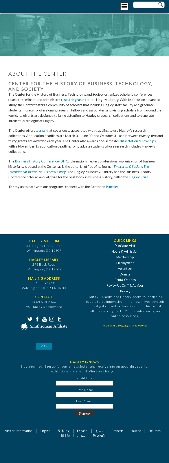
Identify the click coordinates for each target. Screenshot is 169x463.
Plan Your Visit (125, 246)
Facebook (36, 318)
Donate (125, 274)
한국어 (100, 431)
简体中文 (64, 431)
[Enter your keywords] (149, 5)
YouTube (44, 318)
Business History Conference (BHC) (42, 161)
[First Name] (84, 394)
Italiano (136, 431)
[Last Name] (84, 406)
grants (41, 130)
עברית (81, 435)
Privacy (125, 291)
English (45, 431)
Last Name (84, 401)
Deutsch (155, 431)
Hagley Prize (138, 177)
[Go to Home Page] (21, 6)
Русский (99, 435)
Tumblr (58, 318)
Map (44, 346)
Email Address (83, 378)
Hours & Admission (125, 251)
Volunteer (125, 268)
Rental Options (125, 280)
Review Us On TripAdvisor (125, 285)
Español (82, 431)
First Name (84, 390)
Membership (125, 257)
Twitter (29, 318)
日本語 (65, 435)
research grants (72, 99)
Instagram (51, 318)
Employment (125, 263)
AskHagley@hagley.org (44, 306)
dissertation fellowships (138, 141)
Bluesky (112, 186)
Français (117, 431)
